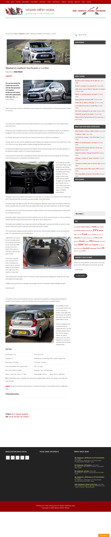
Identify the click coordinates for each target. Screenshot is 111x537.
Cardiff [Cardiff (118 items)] (102, 227)
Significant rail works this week (84, 114)
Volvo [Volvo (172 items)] (99, 248)
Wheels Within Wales (30, 11)
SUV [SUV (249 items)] (86, 245)
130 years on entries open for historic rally (87, 163)
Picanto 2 (26, 416)
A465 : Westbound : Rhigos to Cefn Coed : (86, 484)
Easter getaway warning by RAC (84, 99)
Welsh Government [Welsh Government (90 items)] (78, 251)
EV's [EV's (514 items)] (95, 230)
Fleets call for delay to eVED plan (84, 102)
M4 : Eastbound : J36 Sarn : (82, 471)
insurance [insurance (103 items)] (89, 238)
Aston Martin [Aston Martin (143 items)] (81, 227)
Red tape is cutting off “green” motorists (87, 158)
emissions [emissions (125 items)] (88, 230)
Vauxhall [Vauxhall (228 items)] (86, 248)
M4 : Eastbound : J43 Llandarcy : (83, 465)
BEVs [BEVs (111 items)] (90, 227)
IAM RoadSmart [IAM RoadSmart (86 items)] (83, 238)
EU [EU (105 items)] (92, 230)
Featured (18, 414)
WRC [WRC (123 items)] (84, 251)
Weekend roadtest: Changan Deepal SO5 (87, 153)
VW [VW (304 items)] (102, 248)
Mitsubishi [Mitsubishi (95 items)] (76, 241)
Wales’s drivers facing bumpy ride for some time (89, 117)
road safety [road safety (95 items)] (102, 241)
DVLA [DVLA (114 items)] (75, 230)
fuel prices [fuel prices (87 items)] (89, 234)
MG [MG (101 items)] (98, 238)
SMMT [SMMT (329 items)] (81, 244)
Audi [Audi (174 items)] (87, 227)
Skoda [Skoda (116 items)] (75, 245)
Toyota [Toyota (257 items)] (95, 244)
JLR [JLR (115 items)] (94, 238)
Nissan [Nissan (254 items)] (82, 241)
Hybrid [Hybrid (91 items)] (97, 234)
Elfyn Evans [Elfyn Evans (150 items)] (81, 230)
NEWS (75, 11)
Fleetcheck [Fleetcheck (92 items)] (79, 234)
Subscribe (80, 276)
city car (11, 416)
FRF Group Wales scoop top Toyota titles (87, 174)
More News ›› (80, 214)
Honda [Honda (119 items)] (94, 234)
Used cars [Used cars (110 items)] (79, 248)
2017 (13, 414)
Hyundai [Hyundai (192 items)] (77, 238)
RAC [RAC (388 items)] (91, 241)
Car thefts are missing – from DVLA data (87, 137)
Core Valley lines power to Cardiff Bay (86, 106)
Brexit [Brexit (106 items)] (98, 227)
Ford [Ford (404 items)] (84, 234)
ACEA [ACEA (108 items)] (75, 227)
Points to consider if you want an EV (85, 86)
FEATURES (91, 11)
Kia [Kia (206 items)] (96, 238)
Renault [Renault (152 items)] (96, 241)
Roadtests (25, 414)
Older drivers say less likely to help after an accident (90, 89)
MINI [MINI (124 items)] (101, 238)
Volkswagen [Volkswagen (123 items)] (93, 248)
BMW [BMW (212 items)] (94, 227)
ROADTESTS (82, 11)
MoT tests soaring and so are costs (85, 111)
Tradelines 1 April (80, 134)
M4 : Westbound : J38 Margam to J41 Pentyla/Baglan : (90, 457)
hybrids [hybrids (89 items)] (101, 234)
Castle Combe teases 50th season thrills (87, 168)
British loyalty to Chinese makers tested (86, 131)
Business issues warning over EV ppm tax (87, 81)
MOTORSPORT (101, 11)
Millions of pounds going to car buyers (86, 94)
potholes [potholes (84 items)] (87, 241)
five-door (17, 416)
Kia (21, 416)
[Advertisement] (55, 24)
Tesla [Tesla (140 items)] (90, 245)
